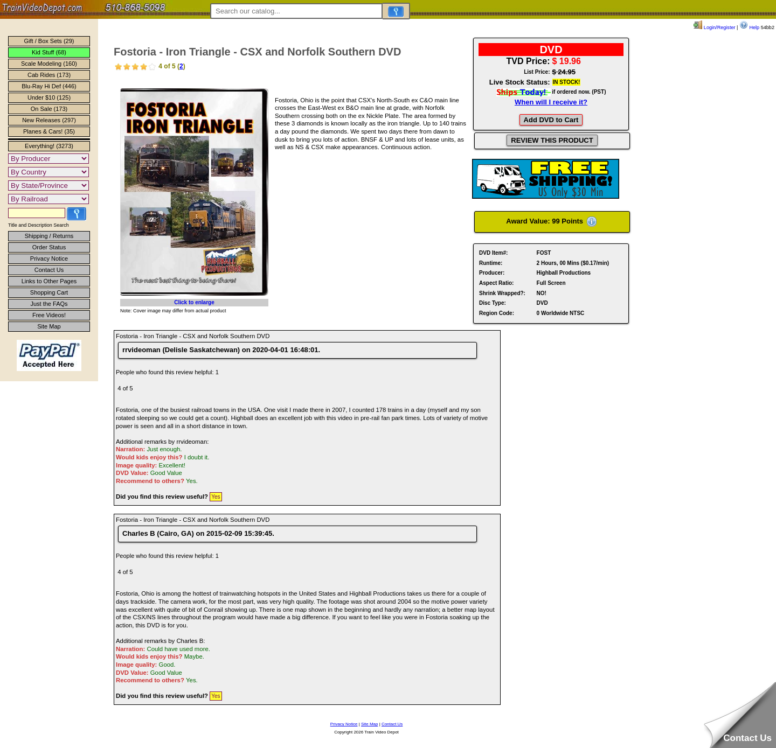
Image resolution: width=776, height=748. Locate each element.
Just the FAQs (48, 303)
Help (749, 27)
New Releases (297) (49, 120)
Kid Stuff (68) (49, 52)
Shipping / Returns (49, 236)
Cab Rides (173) (49, 75)
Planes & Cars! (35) (49, 131)
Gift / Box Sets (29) (49, 41)
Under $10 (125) (49, 97)
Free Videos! (49, 315)
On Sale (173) (49, 109)
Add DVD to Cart (551, 120)
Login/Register (714, 27)
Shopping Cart (49, 292)
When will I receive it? (551, 102)
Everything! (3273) (49, 146)
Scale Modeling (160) (49, 63)
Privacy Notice (49, 258)
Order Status (49, 247)
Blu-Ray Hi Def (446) (49, 86)
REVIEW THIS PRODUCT (552, 140)
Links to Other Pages (49, 281)
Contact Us (49, 270)
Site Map (48, 326)
